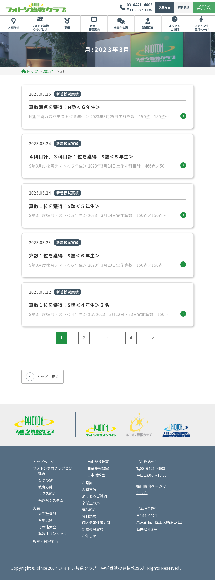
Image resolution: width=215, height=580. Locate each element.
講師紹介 (147, 27)
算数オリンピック (52, 533)
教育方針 (45, 486)
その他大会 (47, 526)
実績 (67, 27)
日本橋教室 (96, 474)
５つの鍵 (45, 480)
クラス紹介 (47, 493)
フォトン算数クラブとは (40, 27)
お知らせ (13, 27)
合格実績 (45, 520)
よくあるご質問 (174, 27)
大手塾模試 (47, 513)
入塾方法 (164, 7)
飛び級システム (50, 500)
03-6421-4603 (140, 5)
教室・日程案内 (94, 27)
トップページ (43, 461)
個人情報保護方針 (96, 522)
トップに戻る (48, 376)
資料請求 (183, 7)
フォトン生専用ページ (202, 27)
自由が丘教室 (98, 461)
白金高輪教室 (98, 468)
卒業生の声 (121, 27)
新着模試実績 (92, 529)
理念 (41, 473)
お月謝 (87, 482)
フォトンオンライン (204, 7)
